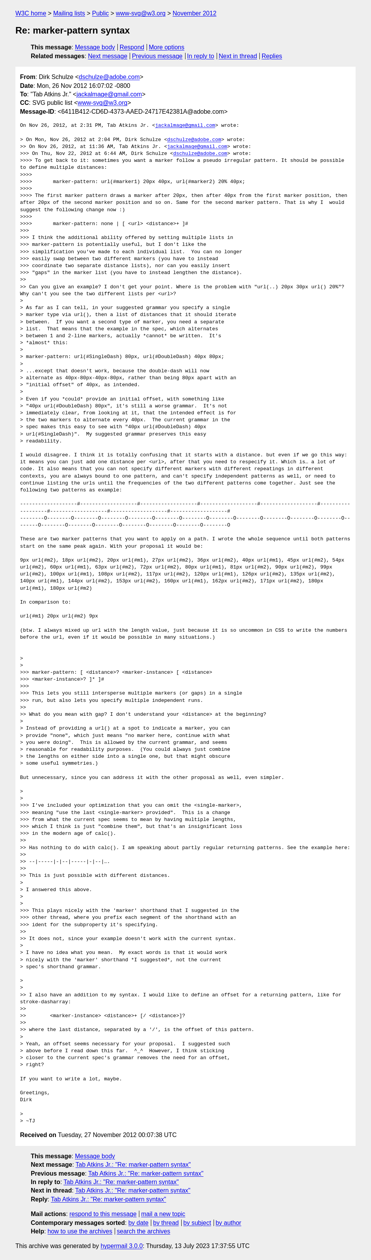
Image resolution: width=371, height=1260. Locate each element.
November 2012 (194, 13)
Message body (95, 47)
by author (228, 1223)
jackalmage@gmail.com (109, 94)
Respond (132, 47)
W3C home (30, 13)
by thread (166, 1223)
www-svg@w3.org (140, 13)
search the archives (143, 1231)
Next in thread (238, 56)
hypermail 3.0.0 (121, 1246)
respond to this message (102, 1214)
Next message (107, 56)
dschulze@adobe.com (109, 77)
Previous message (157, 56)
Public (100, 13)
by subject (197, 1223)
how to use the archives (80, 1231)
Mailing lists (69, 13)
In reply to (200, 56)
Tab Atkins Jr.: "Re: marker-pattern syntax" (133, 1164)
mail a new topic (163, 1214)
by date (138, 1223)
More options (167, 47)
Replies (272, 56)
